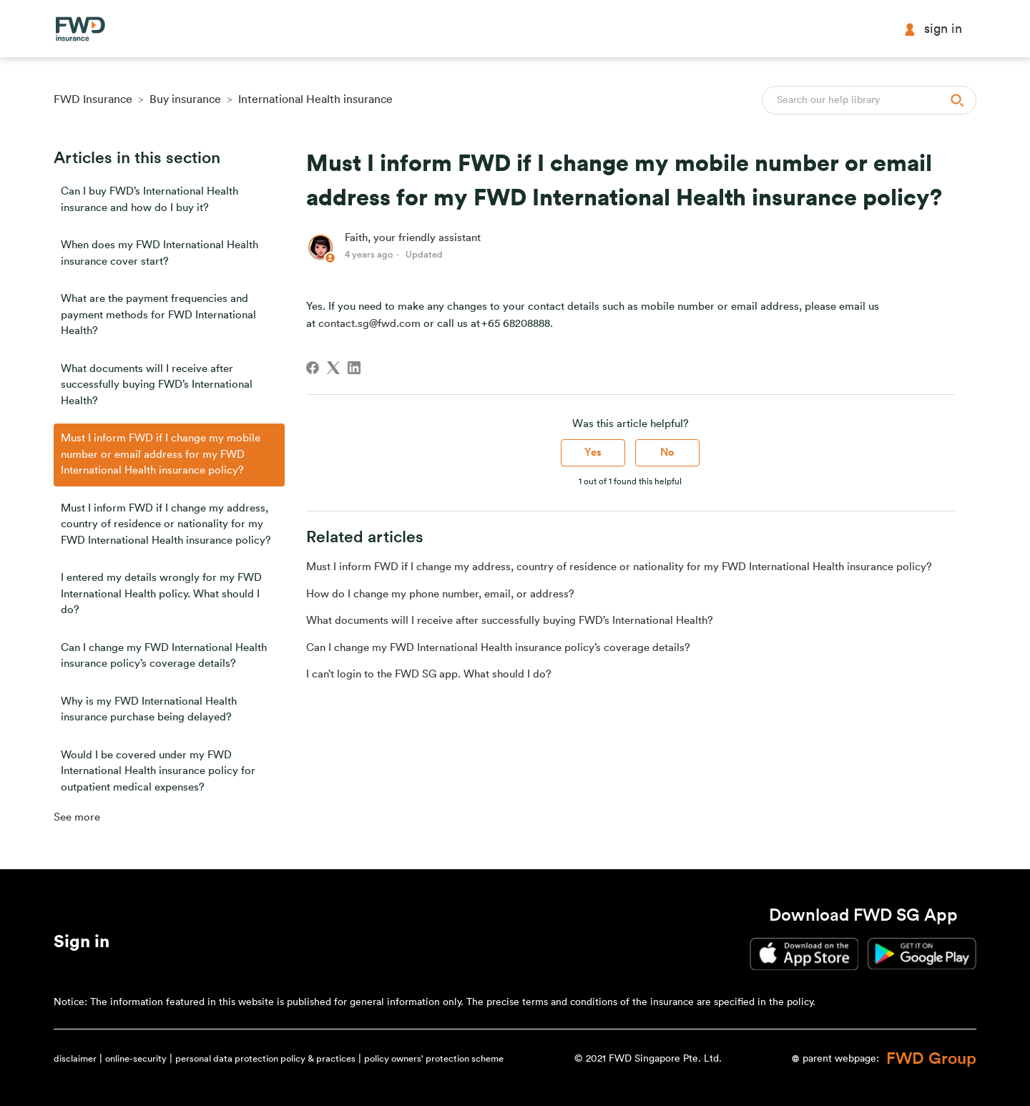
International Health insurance (315, 99)
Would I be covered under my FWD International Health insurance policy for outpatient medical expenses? (158, 771)
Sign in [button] (932, 29)
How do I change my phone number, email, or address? (440, 594)
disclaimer (75, 1058)
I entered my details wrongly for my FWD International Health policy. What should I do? (161, 593)
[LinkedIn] (354, 367)
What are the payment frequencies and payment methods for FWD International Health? (158, 314)
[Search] (869, 100)
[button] (81, 944)
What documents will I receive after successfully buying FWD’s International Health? (156, 384)
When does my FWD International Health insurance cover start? (159, 253)
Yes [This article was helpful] (593, 452)
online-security (136, 1058)
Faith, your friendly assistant (413, 238)
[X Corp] (333, 367)
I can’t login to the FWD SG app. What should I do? (428, 674)
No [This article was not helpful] (667, 452)
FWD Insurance (93, 99)
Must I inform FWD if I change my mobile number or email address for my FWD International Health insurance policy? (160, 454)
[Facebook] (312, 367)
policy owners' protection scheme (434, 1058)
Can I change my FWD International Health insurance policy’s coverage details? (164, 656)
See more (77, 817)
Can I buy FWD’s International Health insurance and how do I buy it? (149, 199)
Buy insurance (185, 99)
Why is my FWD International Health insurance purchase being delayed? (149, 709)
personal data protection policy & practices (265, 1058)
